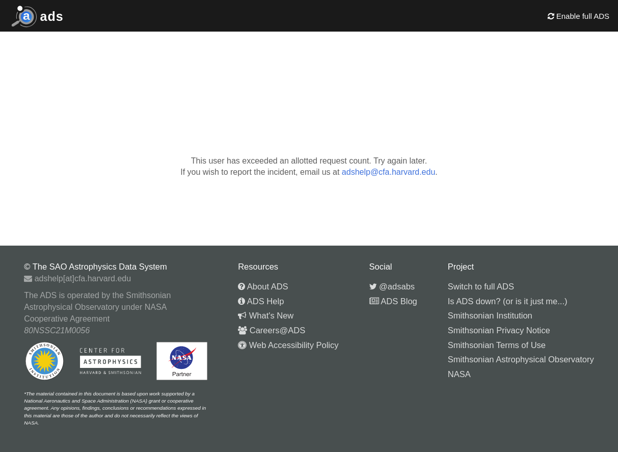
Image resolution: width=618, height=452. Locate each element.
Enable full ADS (578, 16)
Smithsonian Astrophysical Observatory (521, 359)
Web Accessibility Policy (288, 345)
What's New (265, 315)
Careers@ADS (271, 330)
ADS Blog (393, 301)
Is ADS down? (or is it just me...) (508, 301)
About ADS (263, 286)
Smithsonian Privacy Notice (499, 330)
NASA (459, 374)
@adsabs (392, 286)
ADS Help (261, 301)
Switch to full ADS (481, 286)
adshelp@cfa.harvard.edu (388, 172)
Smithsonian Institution (490, 315)
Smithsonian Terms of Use (497, 345)
